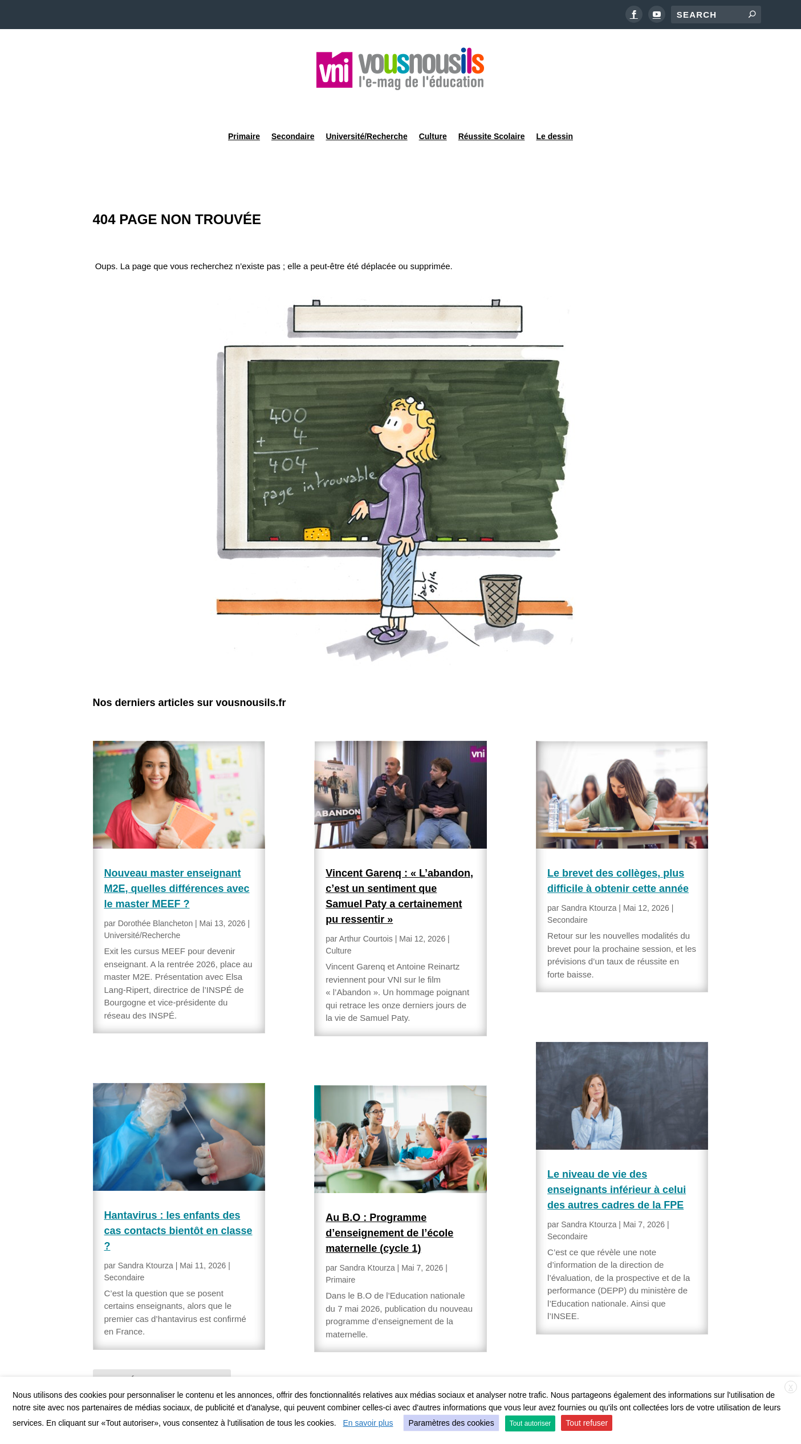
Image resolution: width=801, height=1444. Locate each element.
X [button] (790, 1388)
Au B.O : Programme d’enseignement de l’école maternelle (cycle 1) (389, 1204)
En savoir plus (368, 1422)
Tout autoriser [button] (530, 1423)
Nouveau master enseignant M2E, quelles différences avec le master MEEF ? (177, 859)
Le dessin (554, 104)
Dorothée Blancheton (155, 894)
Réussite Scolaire (491, 104)
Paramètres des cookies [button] (451, 1422)
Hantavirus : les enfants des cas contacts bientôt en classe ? (178, 1202)
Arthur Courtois (366, 909)
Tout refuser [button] (587, 1422)
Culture (433, 104)
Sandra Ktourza (145, 1236)
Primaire (244, 104)
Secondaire (292, 104)
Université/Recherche (367, 104)
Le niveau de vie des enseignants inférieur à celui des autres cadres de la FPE (616, 1160)
